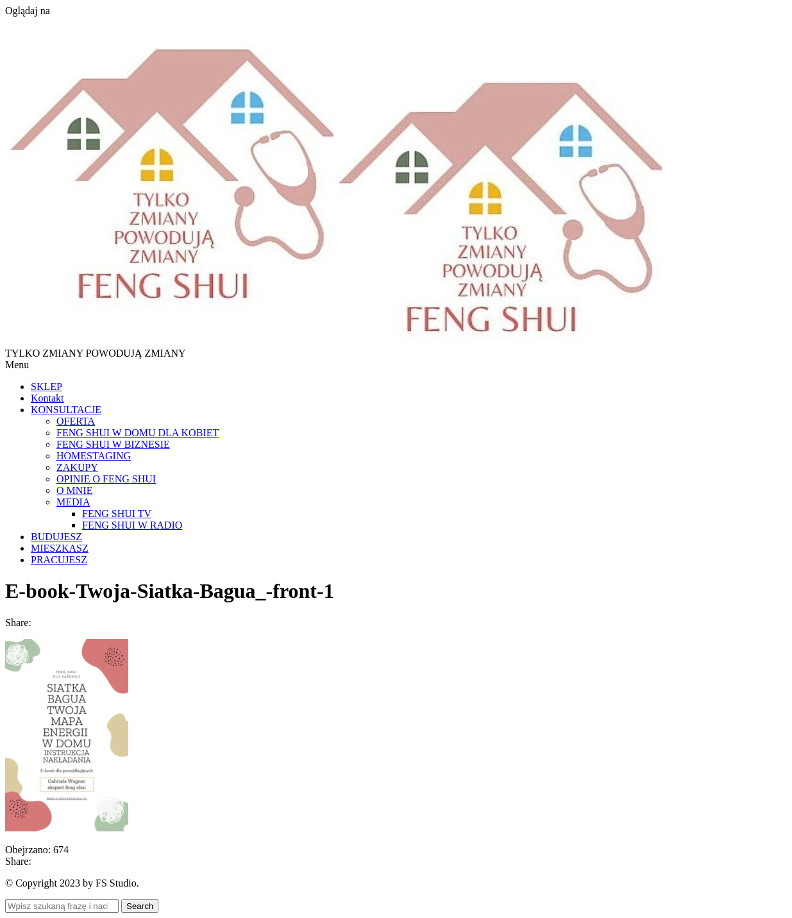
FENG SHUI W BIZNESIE (113, 444)
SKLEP (46, 386)
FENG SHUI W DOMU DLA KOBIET (137, 432)
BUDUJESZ (56, 536)
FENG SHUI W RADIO (132, 525)
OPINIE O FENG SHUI (106, 478)
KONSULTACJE (66, 409)
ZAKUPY (77, 467)
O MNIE (74, 490)
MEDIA (73, 502)
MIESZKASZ (59, 548)
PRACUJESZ (59, 559)
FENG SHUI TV (116, 513)
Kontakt (47, 398)
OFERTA (75, 421)
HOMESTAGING (93, 455)
